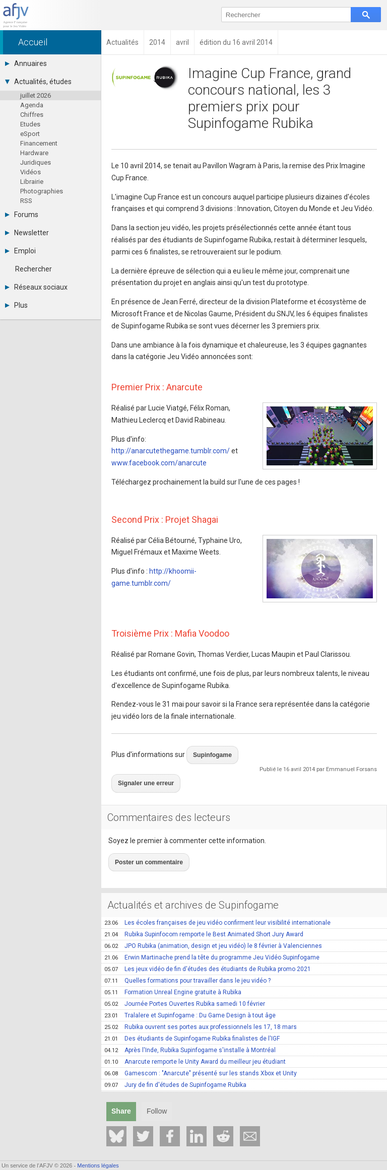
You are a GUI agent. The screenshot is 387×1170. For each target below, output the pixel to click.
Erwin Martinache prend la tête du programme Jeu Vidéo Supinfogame (211, 940)
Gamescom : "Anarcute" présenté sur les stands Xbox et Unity (200, 1056)
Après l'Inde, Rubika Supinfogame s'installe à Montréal (190, 1033)
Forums (21, 215)
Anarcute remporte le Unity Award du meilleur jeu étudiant (195, 1044)
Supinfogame (208, 751)
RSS (26, 200)
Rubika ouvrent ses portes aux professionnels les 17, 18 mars (200, 1009)
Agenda (31, 105)
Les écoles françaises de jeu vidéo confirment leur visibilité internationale (217, 905)
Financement (38, 143)
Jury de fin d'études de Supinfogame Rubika (175, 1067)
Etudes (30, 124)
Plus (16, 305)
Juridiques (35, 162)
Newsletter (27, 233)
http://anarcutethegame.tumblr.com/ (170, 451)
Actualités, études (38, 82)
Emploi (20, 251)
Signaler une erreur (141, 774)
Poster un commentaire (143, 847)
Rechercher (33, 269)
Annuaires (26, 63)
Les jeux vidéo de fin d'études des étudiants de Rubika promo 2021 (207, 951)
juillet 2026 (35, 95)
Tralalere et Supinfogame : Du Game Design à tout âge (190, 998)
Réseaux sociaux (36, 287)
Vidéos (30, 172)
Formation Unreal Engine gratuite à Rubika (172, 975)
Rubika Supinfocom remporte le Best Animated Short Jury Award (203, 917)
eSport (30, 133)
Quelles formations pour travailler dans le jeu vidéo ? (187, 963)
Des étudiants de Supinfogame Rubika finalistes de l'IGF (192, 1021)
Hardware (34, 153)
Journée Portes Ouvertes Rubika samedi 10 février (184, 986)
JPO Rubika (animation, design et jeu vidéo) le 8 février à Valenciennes (213, 928)
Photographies (41, 191)
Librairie (31, 181)
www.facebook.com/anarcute (159, 463)
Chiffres (31, 114)
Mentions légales (98, 1165)
